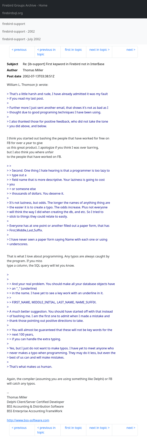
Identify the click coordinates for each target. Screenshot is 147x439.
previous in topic (46, 52)
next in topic (98, 50)
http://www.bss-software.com (28, 420)
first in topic (73, 50)
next (130, 50)
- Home (24, 5)
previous (20, 50)
